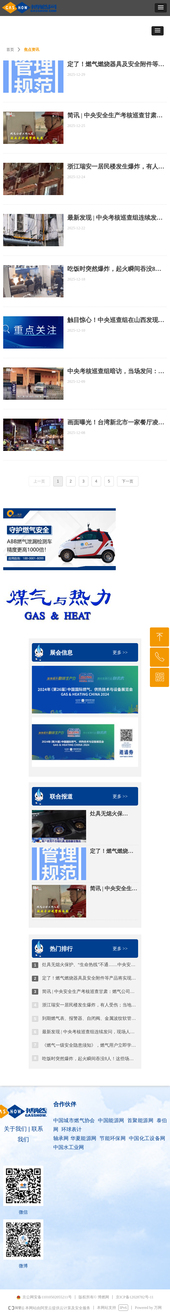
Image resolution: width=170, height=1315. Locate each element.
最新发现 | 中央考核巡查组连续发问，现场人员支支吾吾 (90, 1031)
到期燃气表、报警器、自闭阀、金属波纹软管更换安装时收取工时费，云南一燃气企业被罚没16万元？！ (90, 1018)
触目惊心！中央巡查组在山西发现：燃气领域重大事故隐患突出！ (115, 320)
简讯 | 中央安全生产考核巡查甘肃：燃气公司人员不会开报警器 (113, 889)
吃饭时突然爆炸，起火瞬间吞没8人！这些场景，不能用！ (90, 1058)
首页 (10, 49)
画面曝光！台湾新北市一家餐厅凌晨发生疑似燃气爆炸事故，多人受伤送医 (115, 422)
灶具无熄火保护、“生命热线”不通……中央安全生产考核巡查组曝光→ (111, 814)
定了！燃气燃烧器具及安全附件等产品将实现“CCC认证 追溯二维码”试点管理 (113, 851)
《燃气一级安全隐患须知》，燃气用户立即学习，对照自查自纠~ (90, 1045)
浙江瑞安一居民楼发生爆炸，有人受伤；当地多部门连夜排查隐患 (90, 1005)
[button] (161, 7)
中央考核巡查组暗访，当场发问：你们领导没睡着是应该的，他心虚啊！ (115, 371)
